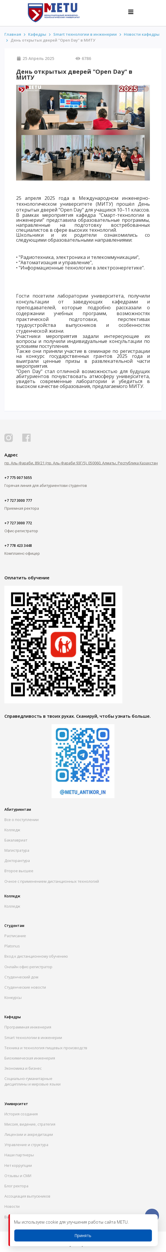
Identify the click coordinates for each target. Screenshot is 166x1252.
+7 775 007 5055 (18, 477)
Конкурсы (13, 997)
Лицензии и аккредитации (28, 1134)
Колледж (12, 829)
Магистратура (16, 850)
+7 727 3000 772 (18, 523)
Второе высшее (18, 870)
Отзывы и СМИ (17, 1175)
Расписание (15, 935)
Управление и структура (26, 1144)
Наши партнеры (19, 1154)
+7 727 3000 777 (18, 500)
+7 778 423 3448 (18, 545)
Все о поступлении (21, 819)
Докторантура (17, 860)
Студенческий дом (21, 977)
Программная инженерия (27, 1027)
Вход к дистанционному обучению (36, 956)
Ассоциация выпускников (27, 1196)
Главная (12, 34)
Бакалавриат (15, 840)
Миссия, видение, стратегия (29, 1124)
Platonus (12, 946)
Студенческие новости (25, 987)
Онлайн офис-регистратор (28, 966)
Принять (82, 1235)
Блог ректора (16, 1186)
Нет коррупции (18, 1165)
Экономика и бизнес (23, 1068)
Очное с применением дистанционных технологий (51, 881)
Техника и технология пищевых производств (45, 1047)
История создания (21, 1114)
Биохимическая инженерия (29, 1058)
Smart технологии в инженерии (85, 34)
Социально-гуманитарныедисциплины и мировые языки (32, 1081)
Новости (12, 1206)
